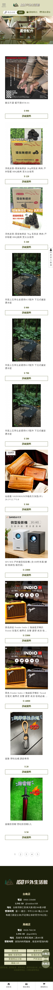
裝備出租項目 (37, 955)
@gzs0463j (26, 934)
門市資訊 (37, 959)
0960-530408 (26, 900)
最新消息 (37, 951)
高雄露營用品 (19, 970)
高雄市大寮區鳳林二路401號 (26, 938)
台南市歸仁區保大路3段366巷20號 (26, 907)
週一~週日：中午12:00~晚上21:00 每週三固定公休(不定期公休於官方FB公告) (26, 913)
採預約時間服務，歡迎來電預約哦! (27, 941)
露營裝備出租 (32, 967)
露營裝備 (3, 967)
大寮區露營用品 (32, 970)
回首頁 (15, 951)
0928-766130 (26, 930)
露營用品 (21, 967)
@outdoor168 (26, 903)
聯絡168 (15, 963)
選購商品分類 (15, 959)
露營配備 (12, 967)
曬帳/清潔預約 (15, 955)
